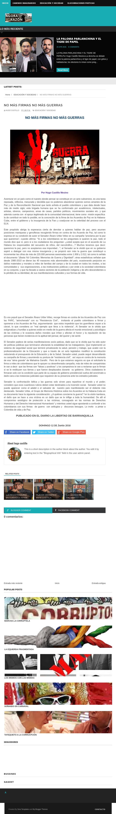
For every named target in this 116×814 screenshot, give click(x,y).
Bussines (10, 773)
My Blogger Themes (40, 809)
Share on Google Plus (71, 432)
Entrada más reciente (13, 583)
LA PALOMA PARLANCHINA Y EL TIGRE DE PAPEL (79, 40)
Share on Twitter (43, 432)
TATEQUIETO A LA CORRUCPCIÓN (20, 735)
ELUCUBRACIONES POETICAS (81, 3)
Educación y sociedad (51, 3)
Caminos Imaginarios (24, 3)
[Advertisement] (55, 297)
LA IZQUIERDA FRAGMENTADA (19, 649)
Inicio (5, 3)
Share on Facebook (16, 432)
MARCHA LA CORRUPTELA (17, 621)
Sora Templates (23, 809)
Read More (63, 70)
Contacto (100, 809)
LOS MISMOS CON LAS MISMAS (19, 678)
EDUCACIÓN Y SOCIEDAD (45, 110)
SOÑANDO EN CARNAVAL (16, 706)
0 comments (73, 47)
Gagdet (9, 781)
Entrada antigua (99, 583)
